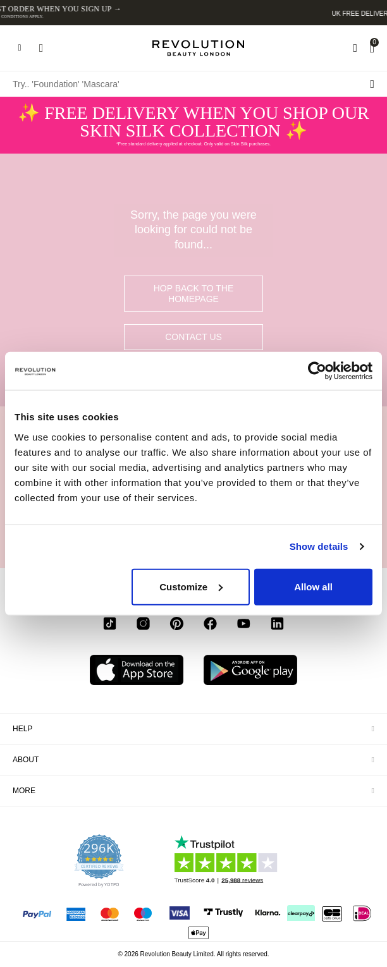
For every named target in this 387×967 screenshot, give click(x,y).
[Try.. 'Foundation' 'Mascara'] (193, 84)
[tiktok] (109, 625)
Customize (191, 586)
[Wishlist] (355, 48)
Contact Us (193, 337)
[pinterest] (176, 625)
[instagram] (143, 625)
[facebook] (210, 625)
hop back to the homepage (194, 293)
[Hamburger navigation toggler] (19, 48)
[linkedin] (277, 625)
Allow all (313, 586)
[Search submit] (372, 84)
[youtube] (243, 625)
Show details (319, 546)
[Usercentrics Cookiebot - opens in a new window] (317, 371)
